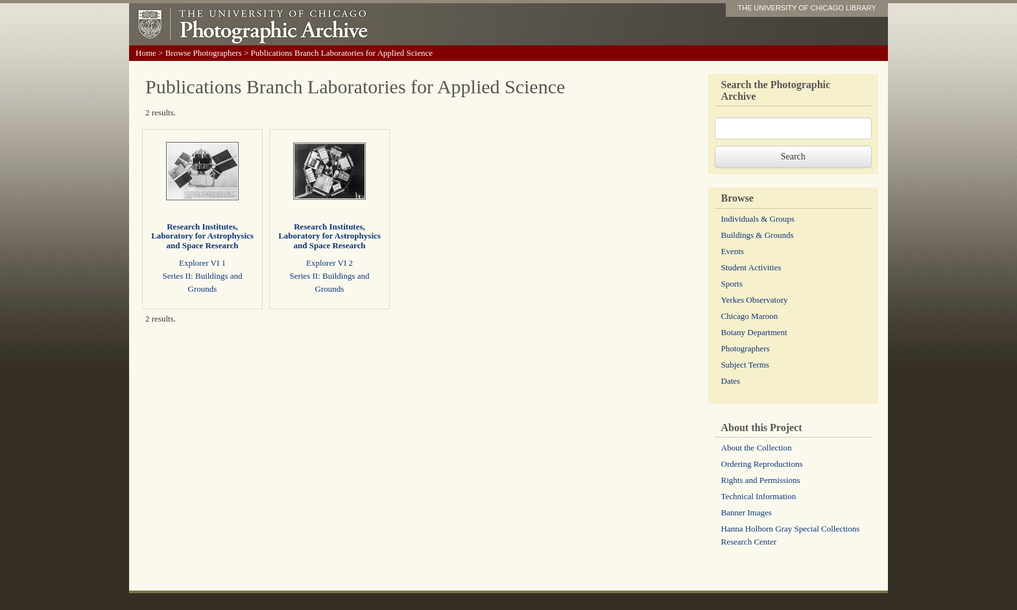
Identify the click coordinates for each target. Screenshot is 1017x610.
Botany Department (754, 332)
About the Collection (756, 447)
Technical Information (758, 496)
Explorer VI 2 (329, 263)
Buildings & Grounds (757, 235)
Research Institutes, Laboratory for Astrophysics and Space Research (202, 236)
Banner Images (746, 512)
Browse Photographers (203, 53)
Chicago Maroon (749, 316)
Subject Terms (745, 365)
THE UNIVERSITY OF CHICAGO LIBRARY (806, 8)
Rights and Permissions (760, 480)
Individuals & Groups (758, 219)
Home (146, 53)
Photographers (745, 348)
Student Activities (751, 267)
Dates (731, 381)
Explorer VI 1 (202, 263)
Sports (732, 283)
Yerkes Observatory (754, 300)
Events (732, 251)
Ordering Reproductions (762, 464)
